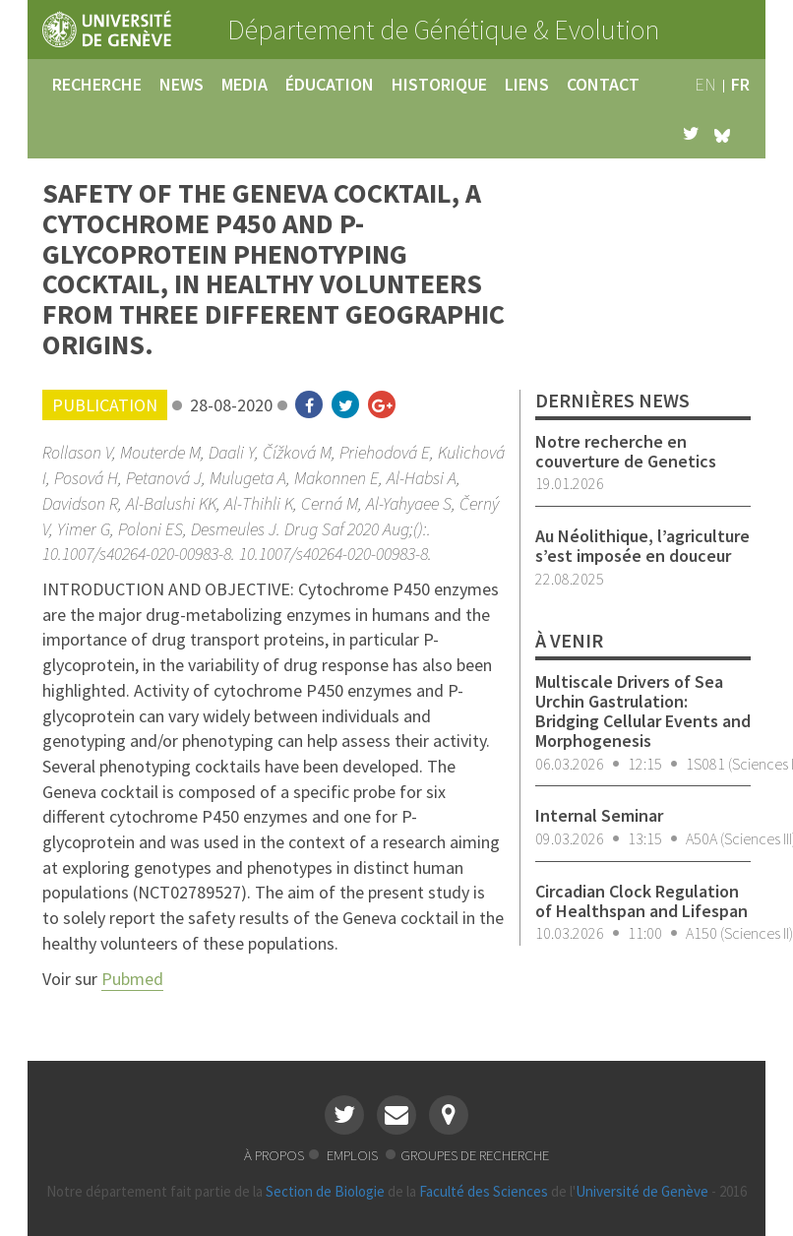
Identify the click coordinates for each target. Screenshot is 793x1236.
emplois (354, 1154)
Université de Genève (642, 1191)
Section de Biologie (325, 1191)
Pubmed (132, 978)
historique (439, 84)
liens (527, 84)
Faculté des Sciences (483, 1191)
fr (740, 84)
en (705, 84)
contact (603, 84)
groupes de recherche (474, 1154)
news (181, 84)
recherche (97, 84)
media (244, 84)
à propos (274, 1154)
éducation (329, 84)
